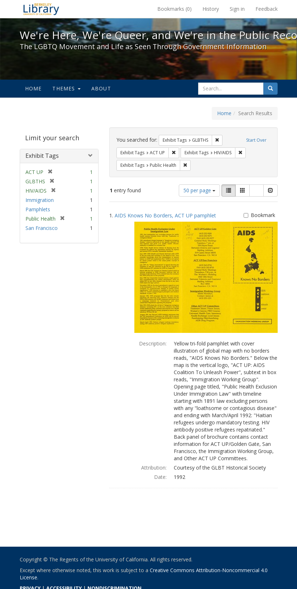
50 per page (199, 190)
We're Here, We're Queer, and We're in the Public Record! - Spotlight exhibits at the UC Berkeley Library (41, 9)
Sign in (237, 8)
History (210, 8)
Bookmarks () (174, 8)
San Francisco (41, 228)
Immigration (39, 200)
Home (33, 88)
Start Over (256, 140)
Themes (66, 88)
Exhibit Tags (42, 156)
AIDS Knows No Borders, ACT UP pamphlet (165, 215)
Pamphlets (37, 209)
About (101, 88)
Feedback (266, 8)
